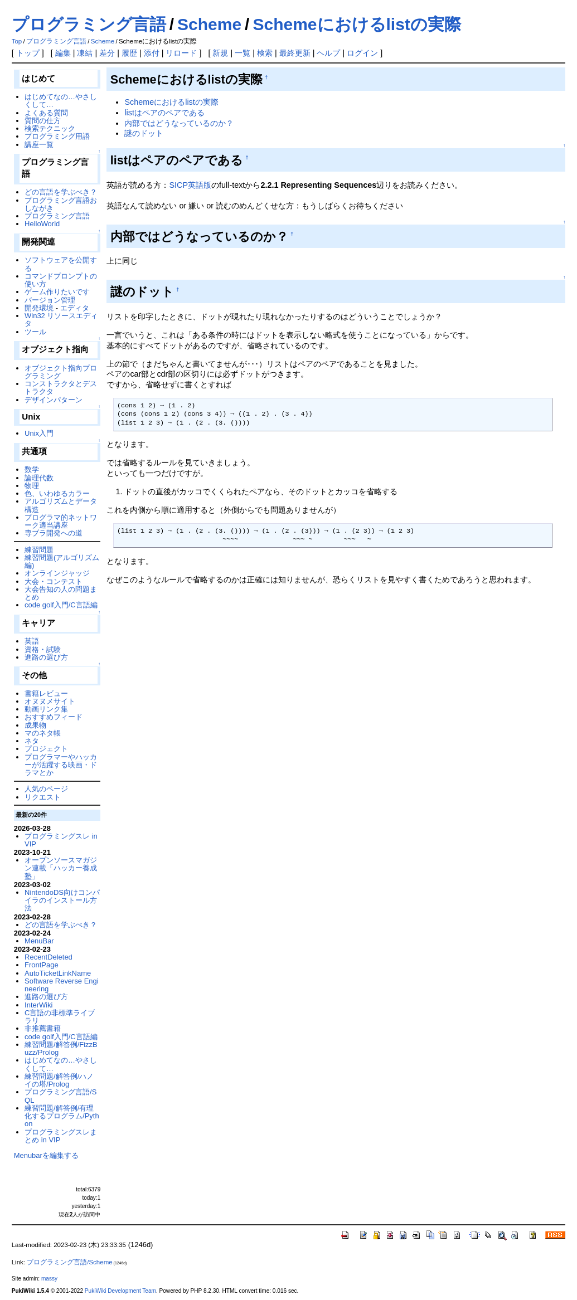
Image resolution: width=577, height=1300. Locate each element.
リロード (181, 52)
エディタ (74, 308)
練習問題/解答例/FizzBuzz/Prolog (61, 1048)
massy (49, 1278)
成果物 (35, 725)
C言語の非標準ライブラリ (60, 1017)
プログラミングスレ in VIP (61, 840)
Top (17, 41)
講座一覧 (39, 144)
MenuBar (39, 941)
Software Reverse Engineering (61, 985)
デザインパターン (54, 400)
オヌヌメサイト (50, 701)
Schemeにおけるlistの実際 (356, 24)
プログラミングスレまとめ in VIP (61, 1136)
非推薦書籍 (43, 1028)
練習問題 (39, 550)
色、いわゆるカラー (57, 493)
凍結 (85, 52)
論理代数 (39, 478)
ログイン (362, 52)
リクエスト (43, 797)
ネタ (32, 741)
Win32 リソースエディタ (61, 319)
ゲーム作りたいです (57, 292)
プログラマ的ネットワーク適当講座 (61, 521)
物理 (32, 485)
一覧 (242, 52)
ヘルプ (328, 52)
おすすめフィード (54, 717)
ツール (35, 332)
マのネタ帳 (43, 733)
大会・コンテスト (54, 581)
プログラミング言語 (89, 24)
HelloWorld (42, 224)
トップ (28, 52)
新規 (220, 52)
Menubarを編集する (46, 1155)
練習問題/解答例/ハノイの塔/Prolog (59, 1080)
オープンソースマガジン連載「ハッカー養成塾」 (61, 868)
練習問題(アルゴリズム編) (62, 561)
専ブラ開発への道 (54, 533)
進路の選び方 (46, 657)
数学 (32, 469)
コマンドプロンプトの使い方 (61, 280)
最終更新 (295, 52)
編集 (63, 52)
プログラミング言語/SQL (60, 1096)
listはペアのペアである (164, 112)
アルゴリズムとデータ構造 (61, 505)
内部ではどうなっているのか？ (179, 123)
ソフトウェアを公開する (61, 264)
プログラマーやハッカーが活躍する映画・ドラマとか (61, 765)
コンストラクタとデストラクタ (61, 387)
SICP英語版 (190, 185)
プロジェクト (46, 748)
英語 (32, 641)
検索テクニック (50, 128)
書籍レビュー (46, 693)
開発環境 (39, 308)
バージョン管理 (50, 300)
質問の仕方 (43, 120)
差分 (107, 52)
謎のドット (143, 133)
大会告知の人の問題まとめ (61, 593)
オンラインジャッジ (57, 573)
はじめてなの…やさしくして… (61, 100)
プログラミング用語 (57, 136)
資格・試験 (43, 649)
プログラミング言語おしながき (61, 204)
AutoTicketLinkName (58, 973)
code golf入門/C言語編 (61, 605)
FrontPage (41, 965)
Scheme (209, 24)
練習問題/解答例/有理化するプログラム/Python (62, 1116)
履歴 (129, 52)
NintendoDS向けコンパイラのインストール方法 (62, 900)
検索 (265, 52)
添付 (151, 52)
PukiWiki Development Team (120, 1291)
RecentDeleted (48, 957)
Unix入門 (39, 433)
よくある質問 (46, 113)
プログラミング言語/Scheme (69, 1262)
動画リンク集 (46, 709)
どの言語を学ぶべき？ (61, 192)
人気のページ (46, 789)
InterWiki (38, 1005)
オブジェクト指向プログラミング (61, 372)
